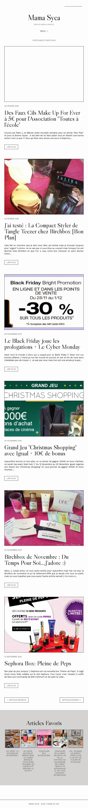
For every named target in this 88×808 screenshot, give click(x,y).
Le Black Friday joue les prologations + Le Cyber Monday (42, 343)
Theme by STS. (52, 804)
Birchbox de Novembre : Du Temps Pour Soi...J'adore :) (36, 559)
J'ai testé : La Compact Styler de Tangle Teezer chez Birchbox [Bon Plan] (43, 231)
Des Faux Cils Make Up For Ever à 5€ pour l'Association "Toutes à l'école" (42, 118)
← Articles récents (16, 700)
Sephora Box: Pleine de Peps (37, 663)
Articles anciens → (71, 700)
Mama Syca (44, 17)
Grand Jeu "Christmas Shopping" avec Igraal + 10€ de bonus (40, 450)
